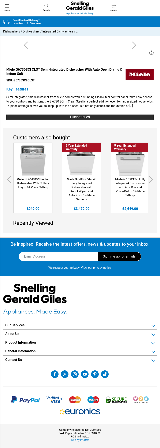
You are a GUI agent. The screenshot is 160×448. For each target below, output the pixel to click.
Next (151, 179)
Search (46, 8)
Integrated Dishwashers (57, 31)
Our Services (15, 325)
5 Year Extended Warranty (76, 147)
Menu (7, 8)
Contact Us (13, 360)
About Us (12, 334)
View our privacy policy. (96, 267)
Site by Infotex (80, 439)
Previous (8, 179)
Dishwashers (11, 31)
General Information (20, 351)
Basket (113, 8)
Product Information (20, 342)
